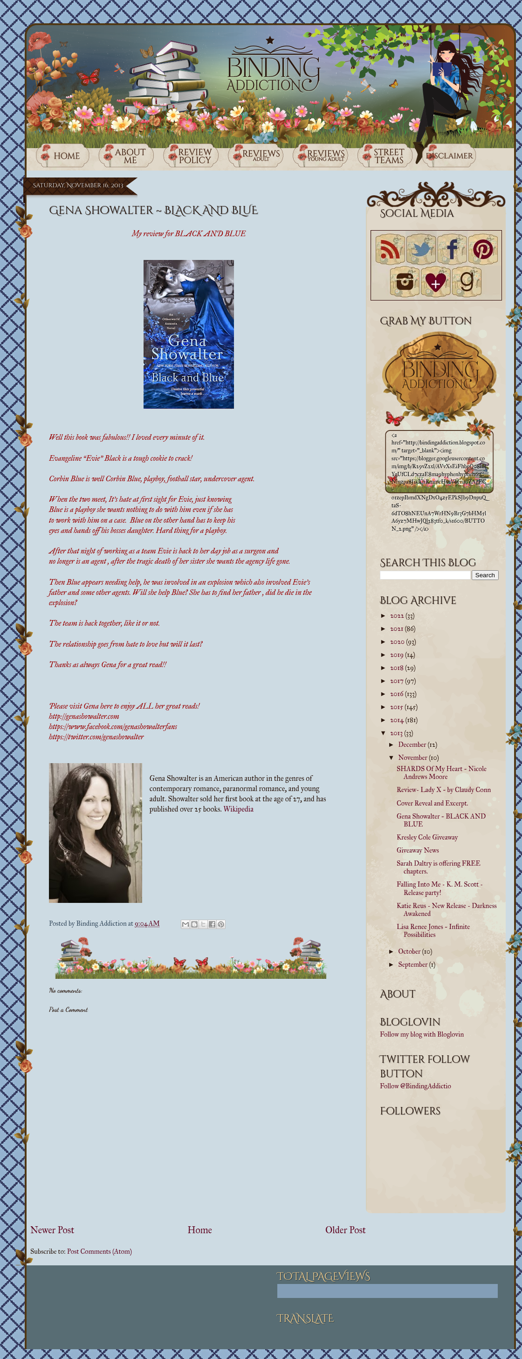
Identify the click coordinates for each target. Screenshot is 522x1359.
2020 (398, 641)
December (413, 744)
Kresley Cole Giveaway (427, 837)
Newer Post (52, 1230)
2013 (397, 733)
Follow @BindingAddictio (415, 1086)
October (410, 951)
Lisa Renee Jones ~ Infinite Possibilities (433, 930)
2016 (397, 694)
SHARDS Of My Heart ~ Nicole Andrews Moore (442, 773)
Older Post (345, 1230)
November (413, 757)
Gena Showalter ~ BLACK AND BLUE (441, 820)
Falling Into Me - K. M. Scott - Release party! (440, 888)
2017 (397, 680)
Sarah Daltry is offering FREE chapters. (439, 867)
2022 (397, 615)
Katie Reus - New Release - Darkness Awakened (447, 909)
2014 (397, 720)
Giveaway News (418, 850)
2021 (397, 628)
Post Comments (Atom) (99, 1251)
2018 (397, 667)
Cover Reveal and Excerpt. (432, 803)
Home (199, 1230)
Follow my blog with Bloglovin (422, 1034)
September (413, 964)
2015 (397, 707)
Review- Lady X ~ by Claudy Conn (444, 789)
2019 (397, 654)
